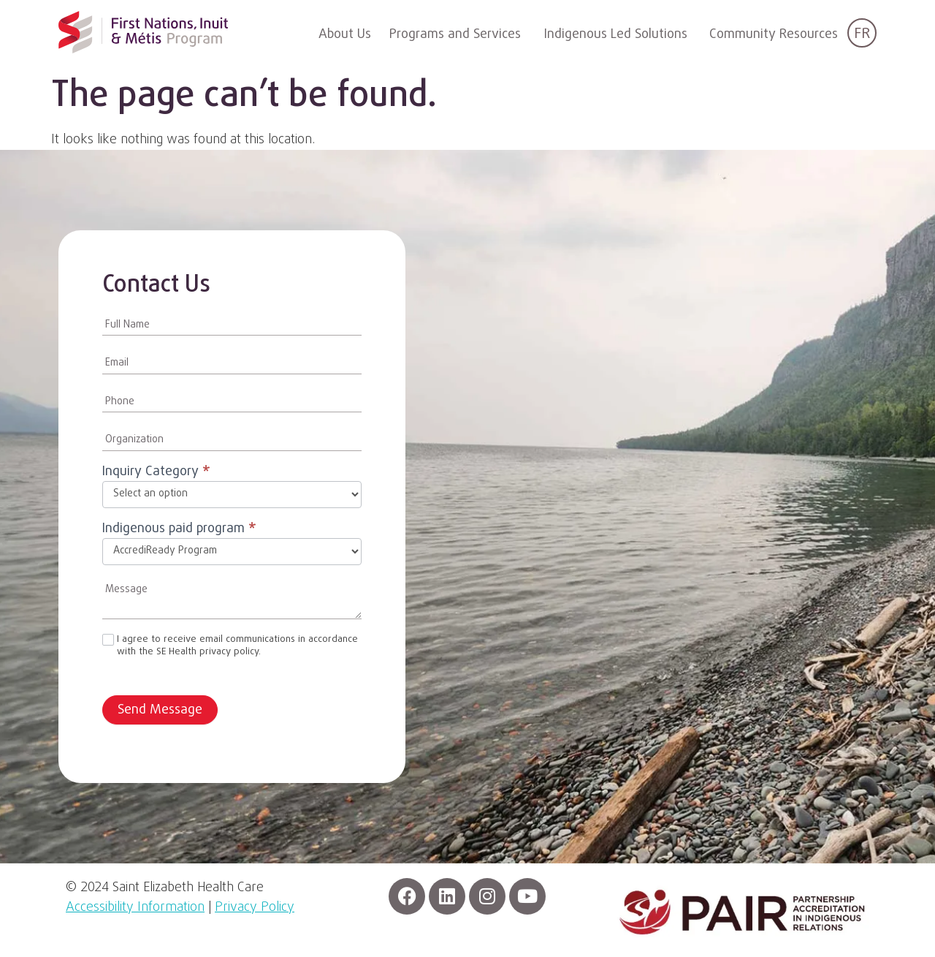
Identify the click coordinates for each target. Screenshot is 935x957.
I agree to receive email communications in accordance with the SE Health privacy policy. (230, 646)
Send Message (160, 710)
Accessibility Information (135, 908)
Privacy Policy (254, 908)
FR (862, 34)
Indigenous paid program (179, 530)
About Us (344, 35)
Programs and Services (455, 35)
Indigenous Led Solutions (615, 35)
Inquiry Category (156, 473)
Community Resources (773, 35)
